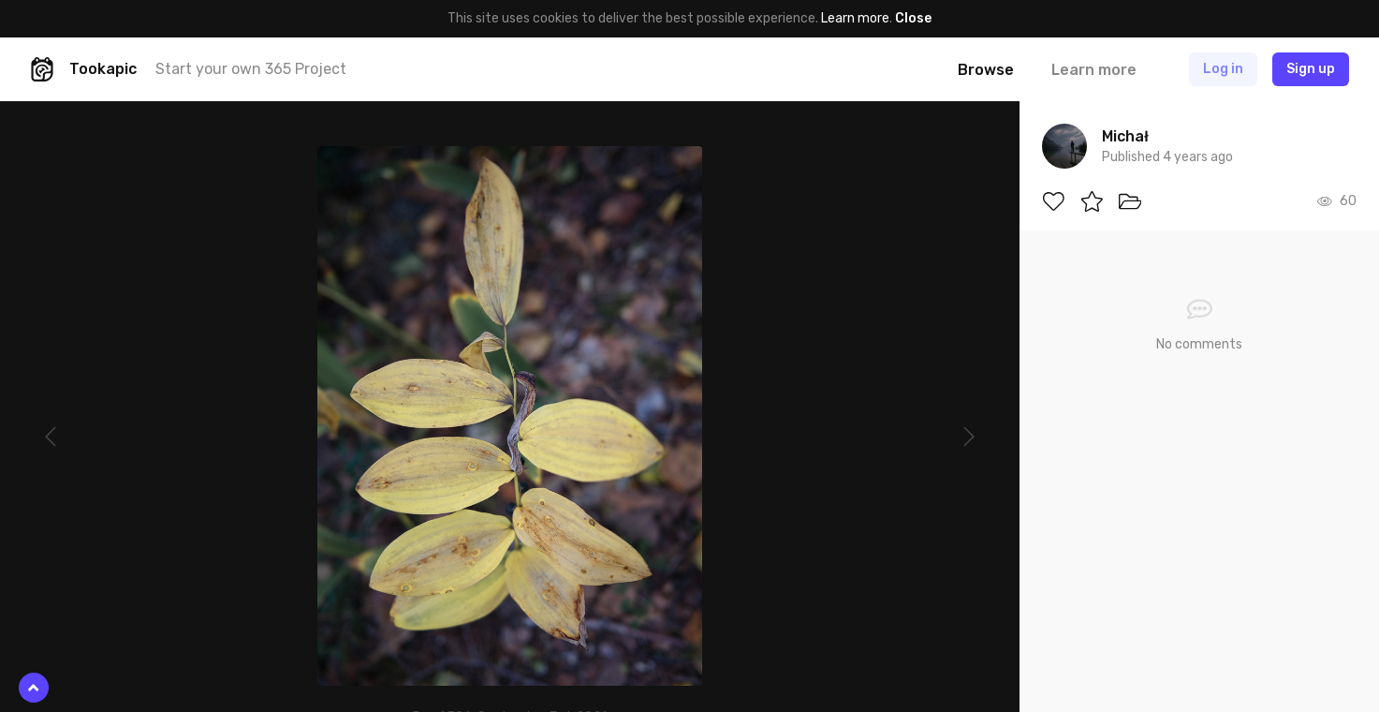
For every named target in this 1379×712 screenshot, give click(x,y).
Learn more (855, 18)
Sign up (1310, 69)
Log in (1223, 69)
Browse (986, 70)
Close (913, 18)
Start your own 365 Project (250, 69)
